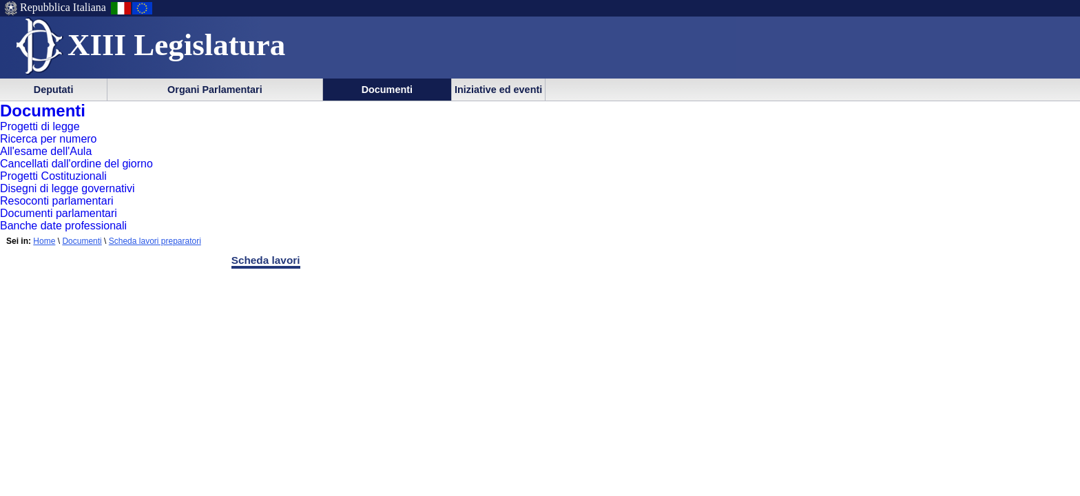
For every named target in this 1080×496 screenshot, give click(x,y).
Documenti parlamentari (58, 213)
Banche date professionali (63, 225)
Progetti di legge (40, 126)
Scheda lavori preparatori (155, 241)
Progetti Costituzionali (53, 176)
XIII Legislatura (176, 45)
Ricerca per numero (48, 139)
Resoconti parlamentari (57, 201)
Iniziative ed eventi (498, 89)
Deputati (53, 89)
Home (44, 241)
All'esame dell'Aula (46, 151)
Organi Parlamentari (215, 89)
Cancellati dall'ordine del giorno (76, 163)
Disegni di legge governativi (67, 188)
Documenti (387, 89)
